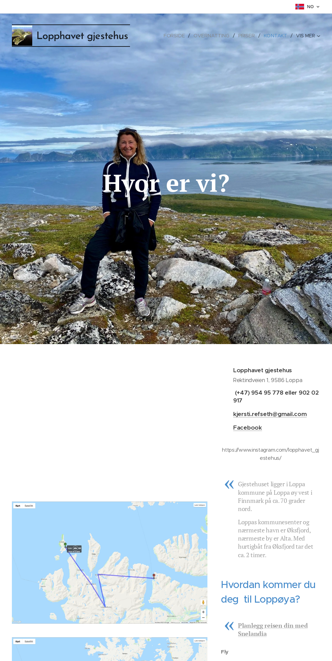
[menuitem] (177, 35)
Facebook (247, 427)
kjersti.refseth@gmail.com (270, 414)
